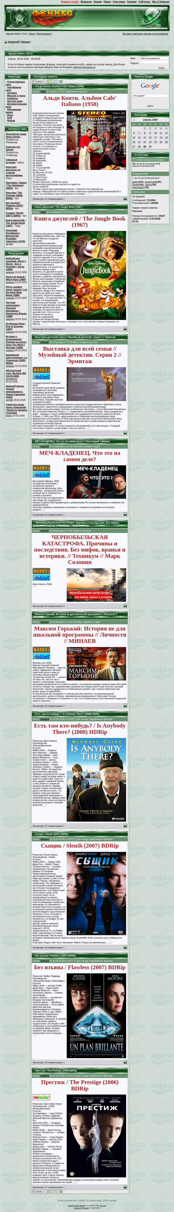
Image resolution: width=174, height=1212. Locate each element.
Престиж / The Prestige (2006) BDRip (14, 195)
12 (166, 133)
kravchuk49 (151, 182)
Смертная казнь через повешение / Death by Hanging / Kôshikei (16, 408)
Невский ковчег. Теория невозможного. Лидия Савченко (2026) (15, 392)
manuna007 (138, 187)
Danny (148, 184)
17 (155, 137)
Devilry (136, 184)
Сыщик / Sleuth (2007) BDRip (14, 214)
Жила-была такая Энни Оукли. (16, 135)
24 (155, 142)
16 (150, 137)
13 (134, 137)
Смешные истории (11, 161)
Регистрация (44, 33)
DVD (9, 117)
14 (139, 137)
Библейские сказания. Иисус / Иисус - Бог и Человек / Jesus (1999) (16, 264)
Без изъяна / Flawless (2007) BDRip (14, 206)
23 (150, 142)
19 (166, 137)
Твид (43, 91)
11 (161, 133)
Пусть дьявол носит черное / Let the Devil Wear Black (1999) (16, 291)
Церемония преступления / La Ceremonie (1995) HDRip (16, 359)
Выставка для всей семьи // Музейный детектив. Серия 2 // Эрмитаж (75, 337)
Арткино (12, 93)
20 (134, 142)
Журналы (86, 1)
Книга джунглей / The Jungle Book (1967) (16, 223)
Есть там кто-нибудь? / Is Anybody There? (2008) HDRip (67, 714)
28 (139, 146)
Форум (98, 1)
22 (144, 142)
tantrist (135, 182)
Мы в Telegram (160, 1)
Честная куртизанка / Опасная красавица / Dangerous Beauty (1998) (16, 309)
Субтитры (144, 1)
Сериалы (12, 98)
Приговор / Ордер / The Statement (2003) (16, 185)
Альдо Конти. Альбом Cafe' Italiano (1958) (59, 86)
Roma (9, 415)
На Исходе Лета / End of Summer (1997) (15, 326)
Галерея (131, 1)
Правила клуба (70, 1)
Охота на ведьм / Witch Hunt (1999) (16, 278)
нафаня (10, 272)
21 (139, 142)
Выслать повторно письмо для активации (145, 33)
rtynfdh (9, 400)
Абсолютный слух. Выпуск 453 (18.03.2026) (16, 373)
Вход (32, 33)
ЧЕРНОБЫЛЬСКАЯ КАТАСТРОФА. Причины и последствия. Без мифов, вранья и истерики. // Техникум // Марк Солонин (76, 524)
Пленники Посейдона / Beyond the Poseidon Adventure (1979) (15, 236)
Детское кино (15, 101)
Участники (119, 1)
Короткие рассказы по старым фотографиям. (14, 171)
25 (161, 142)
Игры (10, 115)
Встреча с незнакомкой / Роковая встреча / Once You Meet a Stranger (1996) (16, 342)
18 (161, 137)
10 (155, 133)
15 (144, 137)
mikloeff (44, 342)
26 (166, 142)
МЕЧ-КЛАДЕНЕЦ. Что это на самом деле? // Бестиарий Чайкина (72, 441)
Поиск (107, 1)
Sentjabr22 (11, 379)
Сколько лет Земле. (13, 148)
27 (134, 146)
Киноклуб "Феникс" (19, 42)
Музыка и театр (16, 95)
